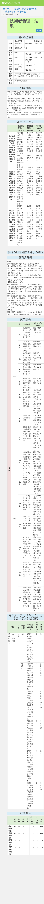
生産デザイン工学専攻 (15, 12)
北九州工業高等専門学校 (25, 9)
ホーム (7, 9)
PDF (39, 30)
